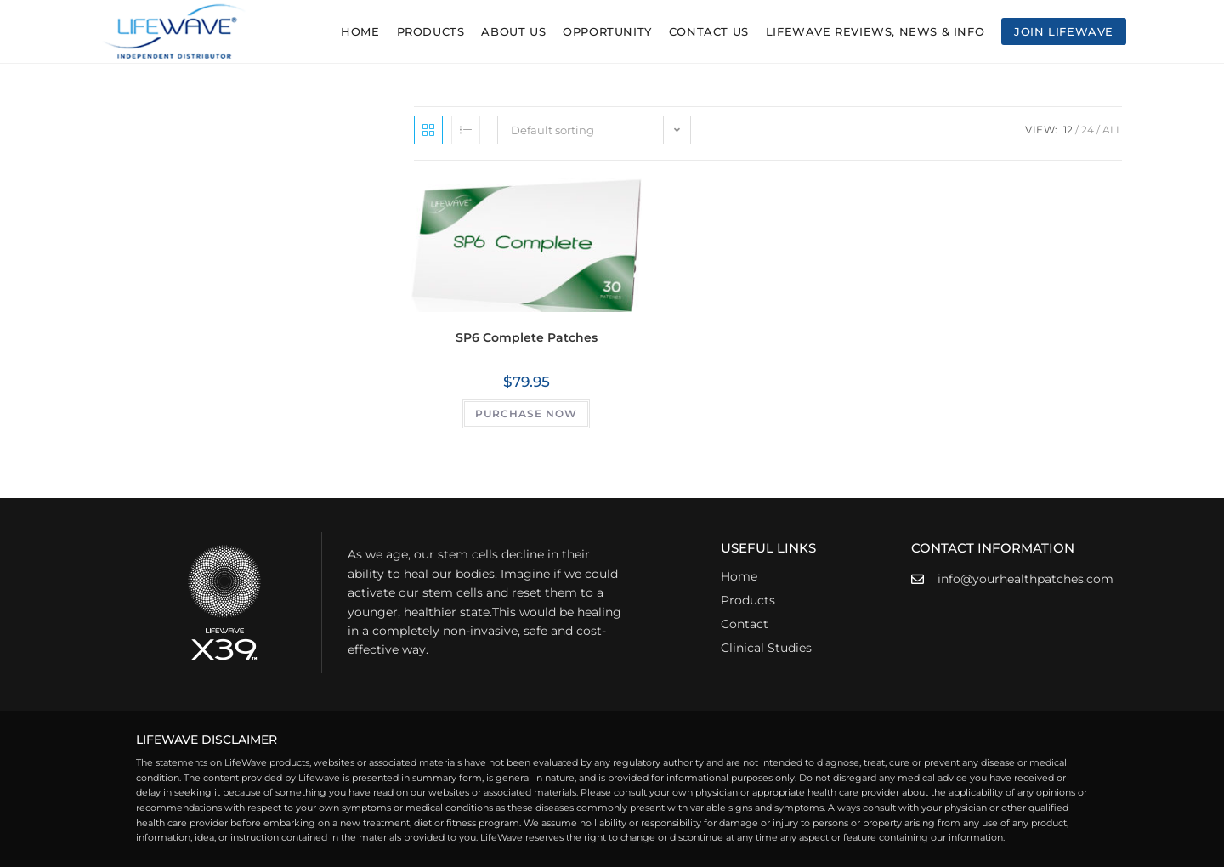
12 (1068, 129)
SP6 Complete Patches (527, 337)
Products (748, 600)
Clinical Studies (766, 647)
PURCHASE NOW (526, 413)
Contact (744, 624)
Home (739, 576)
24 (1087, 129)
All (1112, 129)
